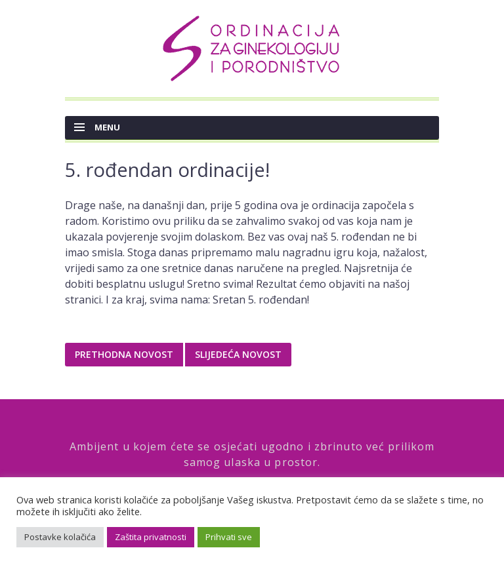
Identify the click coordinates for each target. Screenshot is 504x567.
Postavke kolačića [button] (60, 537)
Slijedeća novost (238, 354)
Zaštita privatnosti (150, 537)
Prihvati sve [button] (228, 537)
